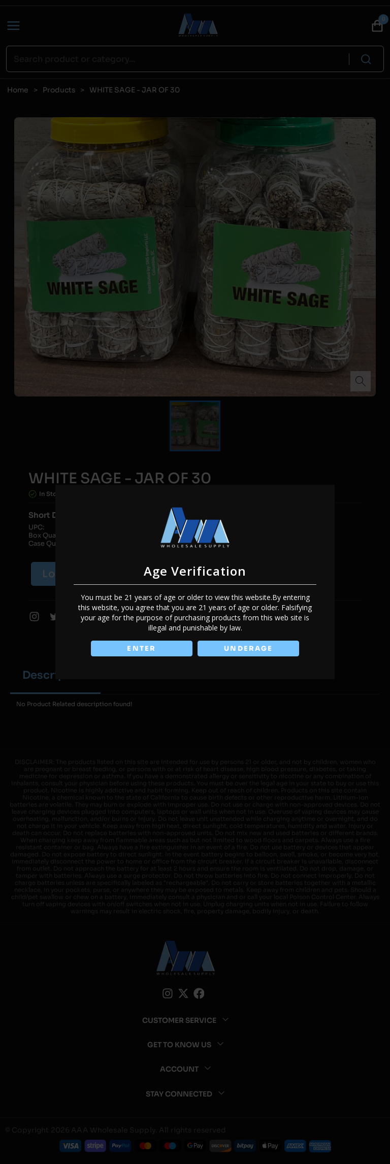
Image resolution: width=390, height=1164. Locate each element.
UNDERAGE (249, 648)
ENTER (141, 648)
